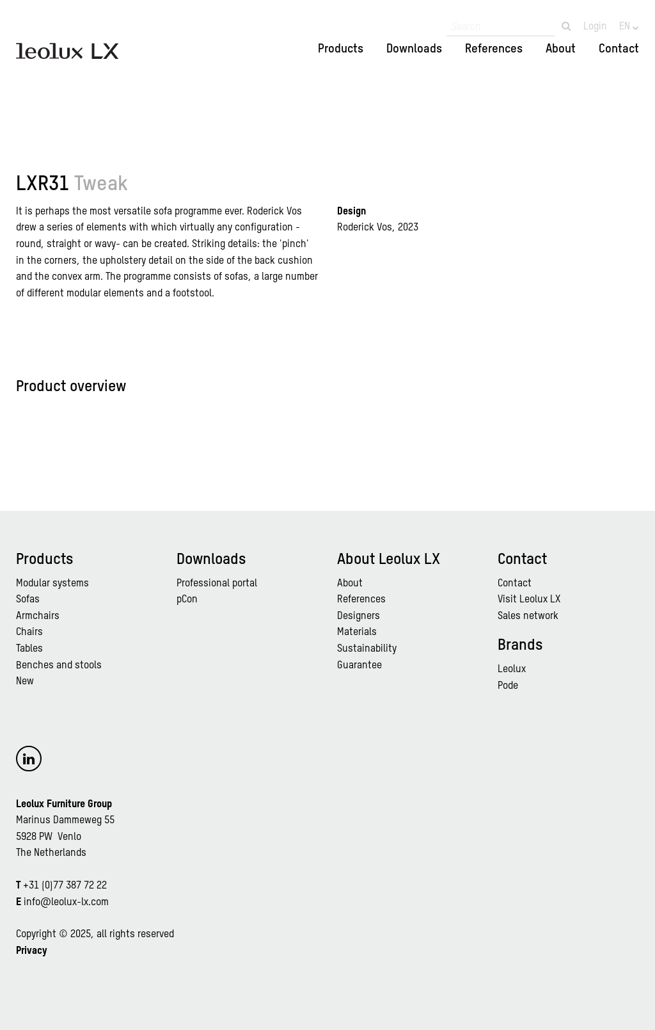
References (494, 49)
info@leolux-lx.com (66, 902)
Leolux (512, 669)
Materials (357, 632)
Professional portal (217, 584)
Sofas (28, 600)
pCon (187, 600)
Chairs (29, 632)
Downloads (414, 49)
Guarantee (359, 666)
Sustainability (367, 649)
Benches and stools (59, 666)
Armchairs (37, 616)
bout (353, 584)
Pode (508, 686)
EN (626, 27)
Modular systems (52, 584)
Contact (619, 49)
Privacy (31, 951)
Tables (29, 649)
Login (595, 27)
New (25, 682)
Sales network (528, 616)
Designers (358, 616)
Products (340, 49)
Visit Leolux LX (529, 600)
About (561, 49)
